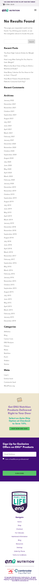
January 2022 (9, 100)
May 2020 (7, 169)
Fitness (6, 346)
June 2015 (8, 299)
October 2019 (9, 194)
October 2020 (9, 151)
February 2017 (9, 259)
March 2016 (8, 270)
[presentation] (18, 467)
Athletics (7, 331)
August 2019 (9, 201)
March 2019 (8, 219)
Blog (5, 335)
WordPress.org (9, 385)
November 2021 (10, 107)
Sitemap (19, 547)
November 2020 (10, 147)
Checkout (19, 529)
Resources (19, 544)
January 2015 (9, 317)
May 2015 (7, 302)
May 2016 (7, 266)
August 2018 (9, 237)
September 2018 (10, 234)
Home (19, 522)
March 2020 (8, 176)
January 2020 (9, 183)
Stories (6, 364)
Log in (6, 375)
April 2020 (8, 172)
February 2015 (9, 313)
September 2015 (10, 288)
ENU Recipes (9, 342)
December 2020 (10, 143)
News (6, 349)
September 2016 (10, 263)
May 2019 (7, 212)
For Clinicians (19, 533)
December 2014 (10, 320)
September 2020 (10, 154)
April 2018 (8, 248)
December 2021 (10, 104)
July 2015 (7, 295)
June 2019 (8, 208)
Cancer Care (8, 338)
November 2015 (10, 281)
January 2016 (9, 277)
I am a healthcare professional (17, 459)
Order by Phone (19, 551)
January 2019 (9, 223)
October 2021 (9, 111)
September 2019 (10, 198)
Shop (19, 525)
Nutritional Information (20, 536)
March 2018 (8, 252)
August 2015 (9, 292)
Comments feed (10, 382)
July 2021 (7, 122)
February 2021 (9, 136)
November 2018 (10, 230)
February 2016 (9, 273)
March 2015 (8, 310)
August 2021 (9, 118)
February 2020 (9, 180)
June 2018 (8, 245)
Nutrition (7, 353)
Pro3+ (6, 357)
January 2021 (9, 140)
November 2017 (10, 255)
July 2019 (7, 205)
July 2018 (7, 241)
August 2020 (9, 158)
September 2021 (10, 115)
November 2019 (10, 190)
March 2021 (8, 133)
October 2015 (9, 284)
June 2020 (8, 165)
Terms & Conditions (20, 555)
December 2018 (10, 227)
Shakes (6, 360)
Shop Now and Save (19, 428)
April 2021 (8, 129)
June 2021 (8, 125)
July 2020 (7, 162)
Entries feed (8, 378)
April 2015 (8, 306)
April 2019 (8, 216)
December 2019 (10, 187)
